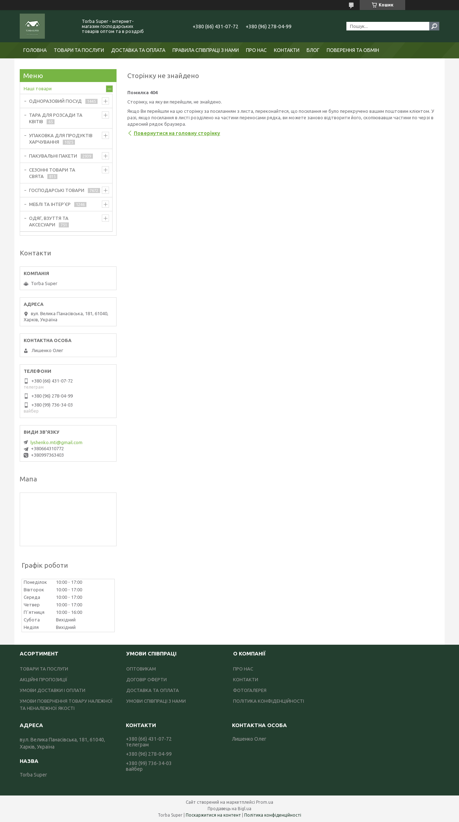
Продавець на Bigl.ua (229, 808)
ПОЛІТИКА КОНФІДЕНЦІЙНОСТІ (268, 700)
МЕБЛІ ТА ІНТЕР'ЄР (50, 204)
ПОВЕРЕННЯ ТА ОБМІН (353, 50)
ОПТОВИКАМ (141, 668)
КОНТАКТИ (286, 50)
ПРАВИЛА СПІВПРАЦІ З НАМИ (205, 50)
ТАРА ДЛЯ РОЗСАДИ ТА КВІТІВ (55, 118)
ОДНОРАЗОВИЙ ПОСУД (55, 101)
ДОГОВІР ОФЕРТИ (146, 679)
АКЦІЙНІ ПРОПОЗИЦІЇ (43, 679)
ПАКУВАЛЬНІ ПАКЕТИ (53, 155)
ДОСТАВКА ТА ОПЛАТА (138, 50)
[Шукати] (434, 26)
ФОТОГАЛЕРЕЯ (249, 690)
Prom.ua (264, 802)
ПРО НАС (256, 50)
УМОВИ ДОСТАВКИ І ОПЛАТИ (52, 690)
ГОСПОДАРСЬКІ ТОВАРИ (56, 190)
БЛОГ (313, 50)
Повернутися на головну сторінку (177, 133)
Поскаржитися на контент (213, 815)
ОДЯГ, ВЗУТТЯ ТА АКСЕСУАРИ (48, 221)
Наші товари (38, 88)
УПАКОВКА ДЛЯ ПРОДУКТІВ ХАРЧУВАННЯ (61, 138)
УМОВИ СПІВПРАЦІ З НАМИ (156, 700)
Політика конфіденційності (272, 815)
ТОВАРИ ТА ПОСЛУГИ (79, 50)
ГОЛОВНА (35, 50)
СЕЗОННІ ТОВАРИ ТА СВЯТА (52, 173)
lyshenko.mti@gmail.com (56, 442)
